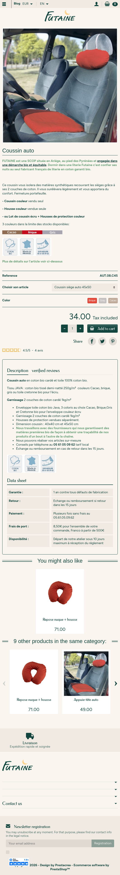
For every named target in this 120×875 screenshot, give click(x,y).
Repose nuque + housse (60, 619)
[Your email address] (49, 843)
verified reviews (46, 370)
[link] (92, 341)
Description (17, 370)
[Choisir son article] (85, 287)
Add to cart (102, 328)
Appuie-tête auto (86, 699)
